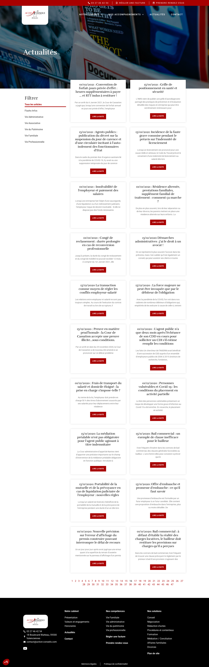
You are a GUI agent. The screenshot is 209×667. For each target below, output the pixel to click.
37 (125, 584)
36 (121, 584)
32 (102, 584)
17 (135, 581)
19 (144, 581)
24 (168, 581)
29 (88, 584)
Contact (177, 14)
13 (117, 581)
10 (103, 581)
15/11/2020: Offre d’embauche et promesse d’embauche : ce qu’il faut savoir (158, 487)
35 (116, 584)
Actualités (157, 14)
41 (144, 584)
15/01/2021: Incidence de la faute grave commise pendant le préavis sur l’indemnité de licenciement (158, 137)
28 (84, 584)
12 (112, 581)
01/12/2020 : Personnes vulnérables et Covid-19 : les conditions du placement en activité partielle (158, 388)
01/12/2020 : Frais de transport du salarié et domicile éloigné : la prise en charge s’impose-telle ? (98, 386)
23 (163, 581)
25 (172, 581)
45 (163, 584)
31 (98, 584)
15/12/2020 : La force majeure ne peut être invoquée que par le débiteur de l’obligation (158, 288)
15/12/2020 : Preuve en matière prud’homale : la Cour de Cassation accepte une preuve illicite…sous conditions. (98, 334)
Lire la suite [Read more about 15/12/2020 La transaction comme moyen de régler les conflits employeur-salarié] (98, 314)
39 (135, 584)
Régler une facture (115, 636)
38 (130, 584)
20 (149, 581)
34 (111, 584)
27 (182, 581)
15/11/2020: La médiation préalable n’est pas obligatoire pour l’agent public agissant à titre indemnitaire (98, 439)
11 (107, 581)
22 (158, 581)
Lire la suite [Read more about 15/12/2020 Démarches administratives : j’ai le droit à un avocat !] (158, 266)
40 (139, 584)
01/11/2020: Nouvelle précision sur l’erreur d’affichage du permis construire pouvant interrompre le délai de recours (98, 537)
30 (93, 584)
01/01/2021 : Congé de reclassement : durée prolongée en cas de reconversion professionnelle (98, 243)
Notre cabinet (91, 14)
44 (158, 584)
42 (149, 584)
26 (177, 581)
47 (172, 584)
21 (154, 581)
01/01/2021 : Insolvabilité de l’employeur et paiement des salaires (98, 190)
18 (140, 581)
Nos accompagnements (126, 14)
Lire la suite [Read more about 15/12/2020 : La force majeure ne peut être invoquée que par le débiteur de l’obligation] (158, 314)
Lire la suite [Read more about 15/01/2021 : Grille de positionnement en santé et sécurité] (158, 116)
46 (167, 584)
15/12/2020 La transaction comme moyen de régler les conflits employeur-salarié (98, 288)
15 (126, 581)
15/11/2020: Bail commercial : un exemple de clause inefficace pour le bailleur (158, 437)
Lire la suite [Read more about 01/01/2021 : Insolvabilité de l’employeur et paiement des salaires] (98, 218)
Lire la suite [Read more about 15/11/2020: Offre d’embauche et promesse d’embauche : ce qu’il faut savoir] (158, 515)
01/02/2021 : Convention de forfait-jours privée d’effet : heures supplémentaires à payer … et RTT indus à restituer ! (98, 90)
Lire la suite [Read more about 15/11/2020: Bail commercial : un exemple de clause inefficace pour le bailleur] (158, 465)
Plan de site (153, 653)
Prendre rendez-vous (117, 643)
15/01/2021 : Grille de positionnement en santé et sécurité (158, 88)
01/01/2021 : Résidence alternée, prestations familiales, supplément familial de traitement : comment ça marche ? (158, 194)
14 (121, 581)
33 (107, 584)
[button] (6, 662)
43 (153, 584)
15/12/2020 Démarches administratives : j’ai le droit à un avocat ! (158, 241)
